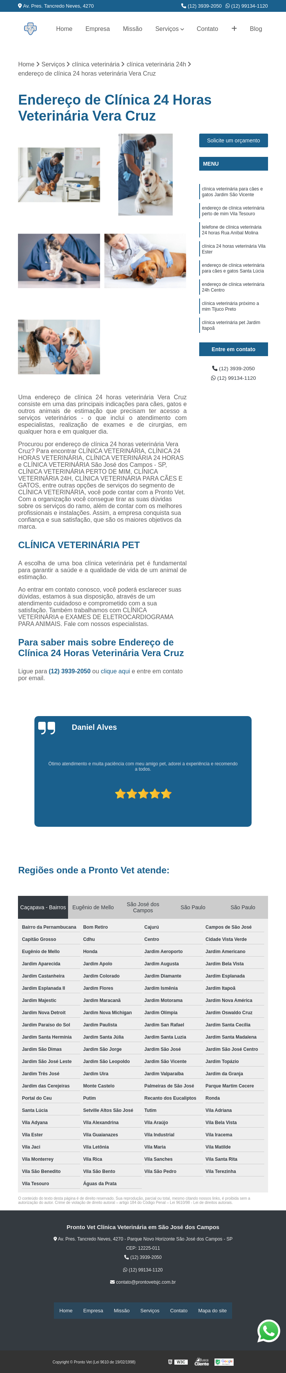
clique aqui (115, 672)
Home (64, 29)
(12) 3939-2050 (201, 6)
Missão (132, 29)
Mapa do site (212, 1311)
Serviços (167, 29)
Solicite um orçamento (233, 142)
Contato (207, 29)
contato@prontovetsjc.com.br (143, 1283)
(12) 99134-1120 (247, 6)
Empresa (97, 29)
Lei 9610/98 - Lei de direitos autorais (201, 1203)
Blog (256, 29)
